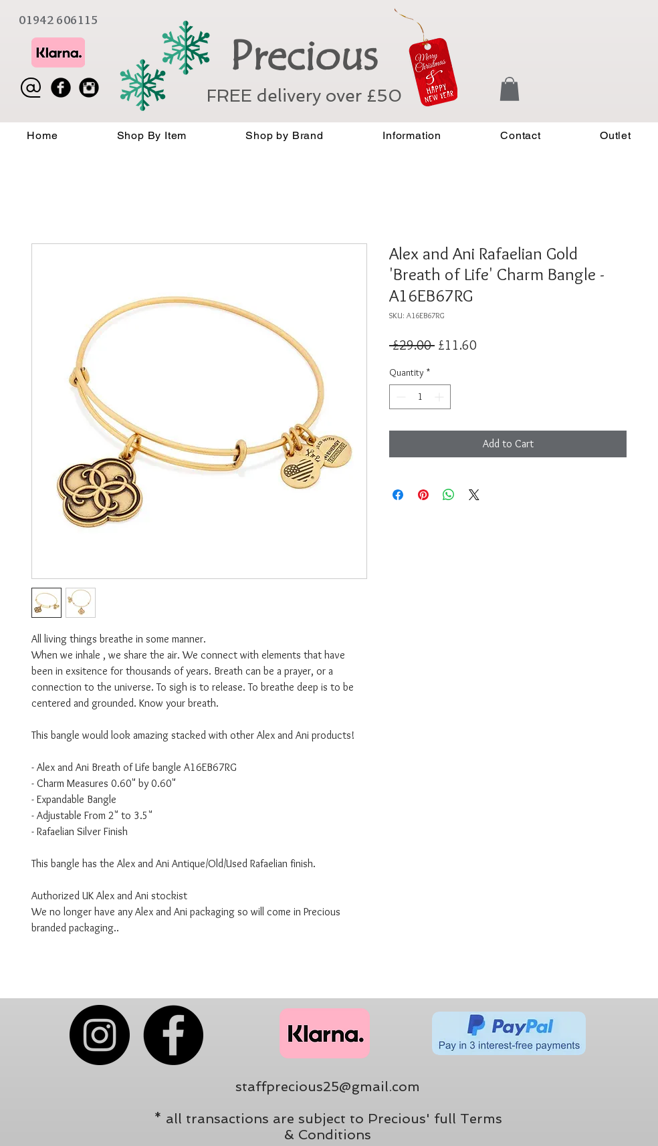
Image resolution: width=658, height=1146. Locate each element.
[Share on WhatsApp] (449, 495)
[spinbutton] (420, 397)
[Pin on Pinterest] (423, 495)
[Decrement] (399, 397)
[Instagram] (100, 1035)
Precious (303, 56)
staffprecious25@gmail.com (327, 1086)
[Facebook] (173, 1035)
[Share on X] (474, 495)
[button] (510, 89)
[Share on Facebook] (398, 495)
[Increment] (440, 397)
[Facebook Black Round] (61, 88)
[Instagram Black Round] (89, 88)
